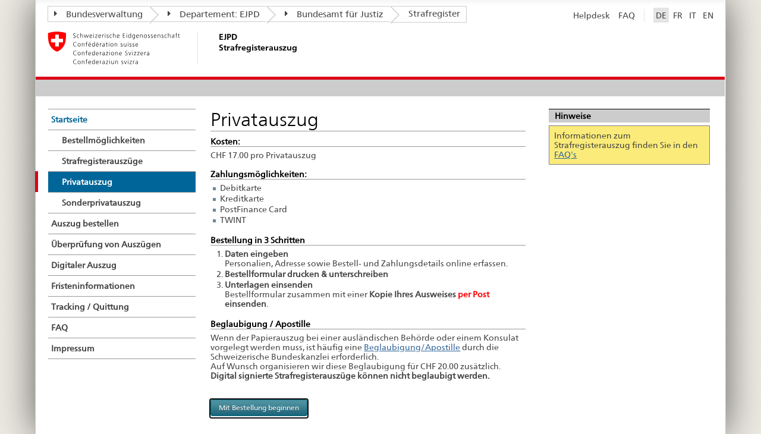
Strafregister (434, 13)
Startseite (69, 119)
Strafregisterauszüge (102, 161)
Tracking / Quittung (90, 307)
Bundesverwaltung (98, 14)
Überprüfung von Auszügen (106, 244)
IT (692, 15)
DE (661, 15)
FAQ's (565, 154)
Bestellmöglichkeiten (103, 140)
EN (708, 15)
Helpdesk (591, 15)
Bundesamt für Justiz (334, 14)
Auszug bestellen (85, 223)
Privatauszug (87, 182)
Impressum (73, 348)
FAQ (626, 15)
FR (678, 15)
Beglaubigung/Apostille (412, 347)
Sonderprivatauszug (101, 202)
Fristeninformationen (93, 286)
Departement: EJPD (214, 14)
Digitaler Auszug (84, 265)
